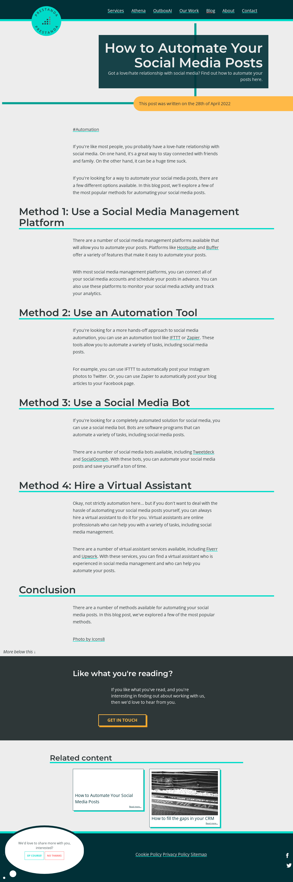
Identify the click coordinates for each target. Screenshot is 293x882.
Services (116, 10)
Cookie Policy (149, 854)
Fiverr (212, 549)
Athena (138, 10)
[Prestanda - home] (46, 21)
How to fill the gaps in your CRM (183, 818)
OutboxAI (162, 10)
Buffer (212, 247)
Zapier (193, 337)
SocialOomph (95, 459)
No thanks (43, 855)
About (228, 10)
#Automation (86, 129)
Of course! (23, 855)
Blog (210, 10)
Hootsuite (186, 247)
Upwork (89, 556)
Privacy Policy (176, 854)
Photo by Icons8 (89, 639)
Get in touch (122, 720)
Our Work (189, 10)
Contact (249, 10)
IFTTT (175, 337)
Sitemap (199, 854)
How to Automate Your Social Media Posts (104, 798)
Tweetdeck (203, 452)
